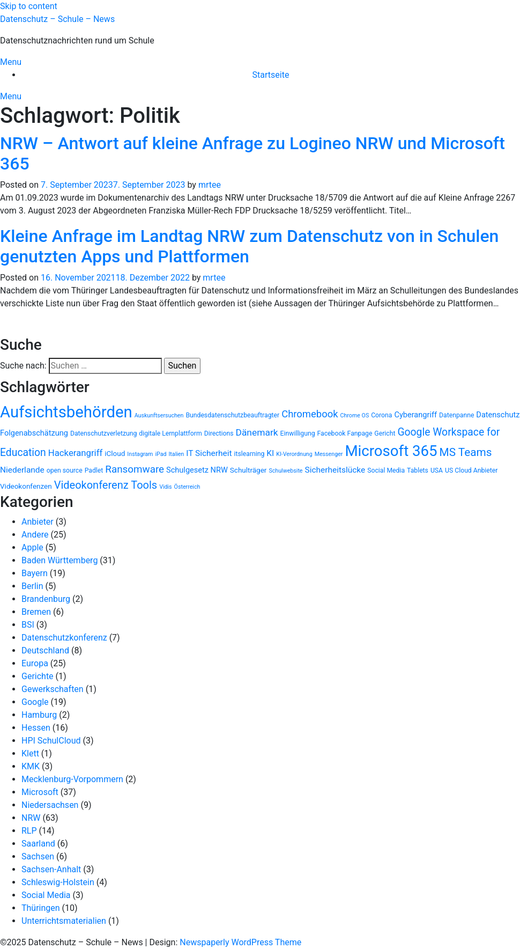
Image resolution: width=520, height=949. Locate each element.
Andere (35, 534)
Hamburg (39, 715)
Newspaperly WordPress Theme (240, 942)
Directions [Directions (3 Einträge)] (219, 433)
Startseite (270, 75)
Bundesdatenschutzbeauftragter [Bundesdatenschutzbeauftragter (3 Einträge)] (232, 415)
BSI (27, 625)
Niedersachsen (49, 805)
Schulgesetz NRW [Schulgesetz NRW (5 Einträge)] (197, 470)
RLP (29, 831)
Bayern (34, 573)
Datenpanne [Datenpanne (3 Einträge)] (456, 415)
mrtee (209, 185)
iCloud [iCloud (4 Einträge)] (115, 453)
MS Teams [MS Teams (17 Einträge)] (466, 452)
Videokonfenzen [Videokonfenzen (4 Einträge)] (26, 486)
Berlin (32, 586)
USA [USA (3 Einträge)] (436, 470)
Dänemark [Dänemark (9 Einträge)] (257, 432)
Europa (34, 663)
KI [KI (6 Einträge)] (270, 453)
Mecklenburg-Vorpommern (72, 779)
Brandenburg (45, 599)
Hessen (35, 728)
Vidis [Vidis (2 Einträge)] (165, 486)
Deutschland (45, 650)
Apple (32, 547)
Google (35, 702)
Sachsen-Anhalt (51, 869)
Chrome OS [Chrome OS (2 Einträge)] (354, 415)
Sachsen (37, 856)
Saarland (38, 843)
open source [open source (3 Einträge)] (65, 470)
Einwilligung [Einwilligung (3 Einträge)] (297, 433)
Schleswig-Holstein (57, 882)
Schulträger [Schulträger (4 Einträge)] (248, 470)
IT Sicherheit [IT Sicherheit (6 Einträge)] (209, 453)
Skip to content (28, 6)
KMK (30, 766)
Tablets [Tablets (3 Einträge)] (417, 470)
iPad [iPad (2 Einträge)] (160, 454)
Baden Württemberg (59, 560)
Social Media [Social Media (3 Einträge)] (386, 470)
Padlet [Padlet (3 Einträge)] (94, 470)
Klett (30, 753)
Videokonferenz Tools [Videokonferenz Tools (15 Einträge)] (106, 485)
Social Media (46, 895)
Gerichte (37, 676)
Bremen (36, 612)
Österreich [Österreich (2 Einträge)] (187, 486)
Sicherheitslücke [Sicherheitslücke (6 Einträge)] (335, 470)
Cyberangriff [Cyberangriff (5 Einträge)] (415, 415)
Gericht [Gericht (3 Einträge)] (384, 433)
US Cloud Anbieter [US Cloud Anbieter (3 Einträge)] (471, 470)
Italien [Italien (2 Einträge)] (176, 454)
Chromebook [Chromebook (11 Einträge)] (309, 414)
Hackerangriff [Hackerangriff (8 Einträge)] (75, 452)
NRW (30, 818)
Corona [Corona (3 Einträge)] (381, 415)
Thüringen (40, 908)
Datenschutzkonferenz (64, 637)
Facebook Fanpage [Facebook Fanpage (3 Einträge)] (345, 433)
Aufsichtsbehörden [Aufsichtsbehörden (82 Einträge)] (66, 412)
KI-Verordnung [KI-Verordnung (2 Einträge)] (294, 454)
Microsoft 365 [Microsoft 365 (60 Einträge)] (391, 451)
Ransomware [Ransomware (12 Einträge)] (134, 469)
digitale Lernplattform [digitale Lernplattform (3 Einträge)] (170, 433)
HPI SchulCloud (51, 740)
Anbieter (37, 522)
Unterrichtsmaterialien (63, 921)
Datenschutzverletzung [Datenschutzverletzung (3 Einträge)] (103, 433)
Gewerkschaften (52, 689)
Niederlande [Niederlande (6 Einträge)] (22, 470)
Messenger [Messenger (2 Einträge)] (329, 454)
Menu (10, 62)
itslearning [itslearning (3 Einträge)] (249, 454)
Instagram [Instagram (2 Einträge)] (140, 454)
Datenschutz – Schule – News (57, 19)
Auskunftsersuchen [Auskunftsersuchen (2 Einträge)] (159, 415)
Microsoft (39, 792)
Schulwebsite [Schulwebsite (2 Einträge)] (285, 470)
